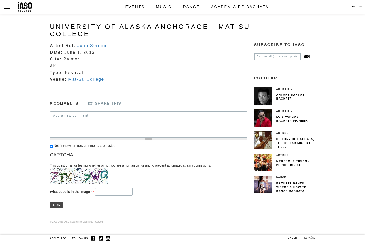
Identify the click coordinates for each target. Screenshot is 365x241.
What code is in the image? (72, 192)
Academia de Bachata (240, 7)
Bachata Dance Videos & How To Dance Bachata (291, 187)
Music (164, 7)
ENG (353, 6)
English (294, 238)
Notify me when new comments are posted (84, 145)
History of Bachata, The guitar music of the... (295, 143)
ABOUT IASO (58, 238)
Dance (191, 7)
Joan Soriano (92, 45)
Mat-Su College (86, 79)
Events (135, 7)
